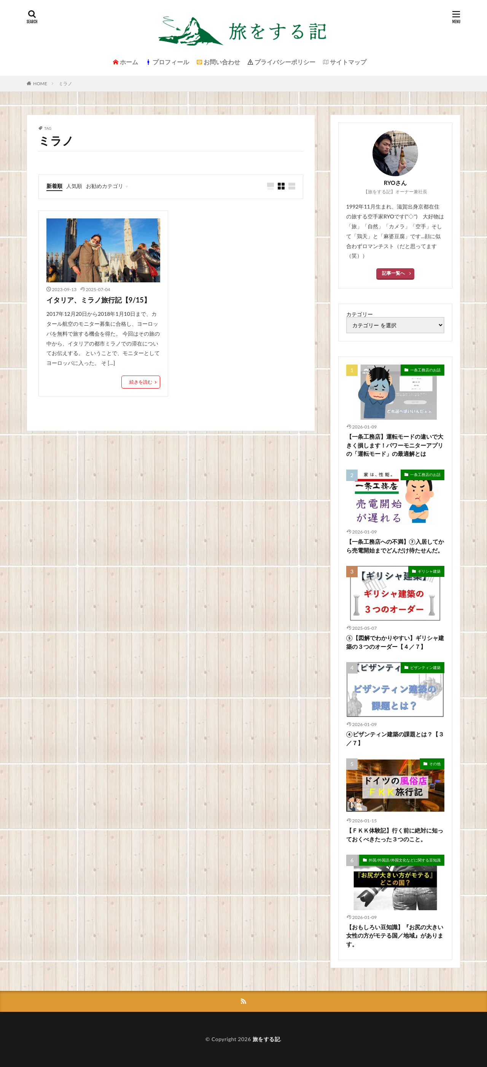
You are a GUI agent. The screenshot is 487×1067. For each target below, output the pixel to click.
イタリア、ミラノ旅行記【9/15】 (98, 300)
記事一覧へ (393, 273)
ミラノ (65, 83)
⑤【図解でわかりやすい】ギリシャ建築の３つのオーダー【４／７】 (395, 642)
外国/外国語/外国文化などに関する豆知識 (405, 860)
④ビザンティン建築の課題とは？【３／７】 (395, 738)
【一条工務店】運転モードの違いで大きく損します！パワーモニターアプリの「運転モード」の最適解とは (394, 445)
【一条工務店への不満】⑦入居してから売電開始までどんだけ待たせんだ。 (395, 546)
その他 (435, 763)
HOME (40, 83)
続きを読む (140, 382)
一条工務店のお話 (425, 370)
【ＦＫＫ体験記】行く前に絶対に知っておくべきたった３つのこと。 (394, 834)
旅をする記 (266, 1039)
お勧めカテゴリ (104, 186)
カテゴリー (359, 314)
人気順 (74, 186)
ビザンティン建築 (425, 667)
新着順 (54, 186)
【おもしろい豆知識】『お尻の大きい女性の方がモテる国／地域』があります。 (394, 936)
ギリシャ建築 (429, 571)
